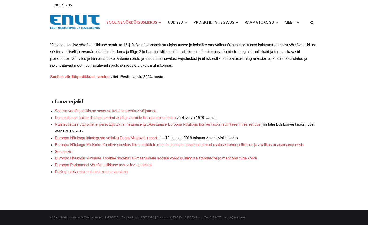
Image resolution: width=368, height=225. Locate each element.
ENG (56, 5)
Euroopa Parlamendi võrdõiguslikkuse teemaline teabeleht (103, 165)
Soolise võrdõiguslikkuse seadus (80, 77)
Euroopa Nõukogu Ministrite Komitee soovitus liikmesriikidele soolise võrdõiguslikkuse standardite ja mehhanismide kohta (156, 158)
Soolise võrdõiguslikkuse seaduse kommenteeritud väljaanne (105, 111)
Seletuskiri (63, 152)
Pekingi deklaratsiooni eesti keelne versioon (91, 172)
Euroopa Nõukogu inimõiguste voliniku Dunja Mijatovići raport (106, 138)
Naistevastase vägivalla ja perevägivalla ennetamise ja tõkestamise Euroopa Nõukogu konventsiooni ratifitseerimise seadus (158, 124)
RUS (68, 5)
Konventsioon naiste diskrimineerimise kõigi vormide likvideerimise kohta (115, 118)
